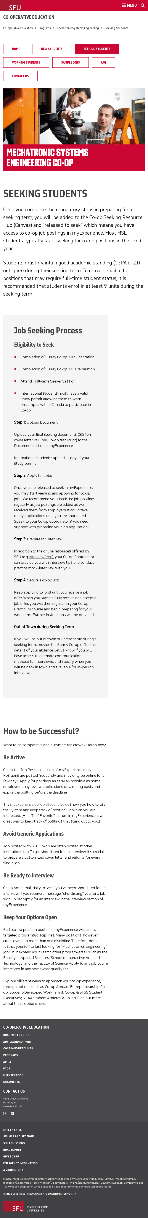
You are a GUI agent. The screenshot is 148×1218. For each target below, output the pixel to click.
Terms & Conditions (14, 1193)
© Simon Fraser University (60, 1193)
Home (16, 49)
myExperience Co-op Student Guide (39, 804)
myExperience (13, 1075)
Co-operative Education (29, 17)
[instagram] (4, 1114)
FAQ (103, 62)
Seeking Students (97, 49)
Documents (11, 1082)
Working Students (26, 62)
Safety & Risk (12, 1130)
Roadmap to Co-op (16, 1035)
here (41, 1003)
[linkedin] (12, 1114)
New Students (52, 49)
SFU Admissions (14, 1143)
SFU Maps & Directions (18, 1136)
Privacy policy (35, 1193)
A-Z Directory (13, 1170)
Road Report (12, 1150)
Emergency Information (20, 1163)
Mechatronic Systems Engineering (77, 28)
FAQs (6, 1068)
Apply (7, 1062)
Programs (45, 28)
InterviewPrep (40, 556)
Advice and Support (17, 1042)
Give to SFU (11, 1156)
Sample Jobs (70, 62)
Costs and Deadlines (18, 1048)
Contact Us (20, 76)
